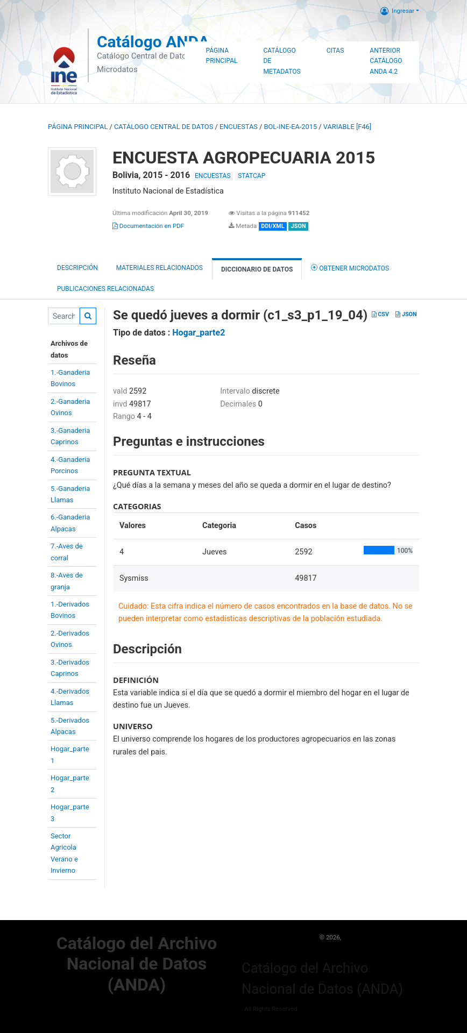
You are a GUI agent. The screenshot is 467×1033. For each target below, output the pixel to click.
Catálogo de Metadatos (281, 61)
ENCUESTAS (239, 127)
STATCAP (251, 176)
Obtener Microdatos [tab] (350, 267)
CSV (380, 314)
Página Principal (222, 56)
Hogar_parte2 (198, 332)
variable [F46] (347, 127)
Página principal (78, 127)
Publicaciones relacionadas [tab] (105, 289)
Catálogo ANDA (153, 41)
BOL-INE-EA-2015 (290, 127)
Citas (335, 50)
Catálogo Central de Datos (163, 127)
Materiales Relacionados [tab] (159, 268)
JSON (405, 314)
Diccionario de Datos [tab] (257, 269)
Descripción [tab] (77, 268)
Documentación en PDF (148, 226)
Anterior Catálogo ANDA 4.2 (386, 61)
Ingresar (397, 11)
